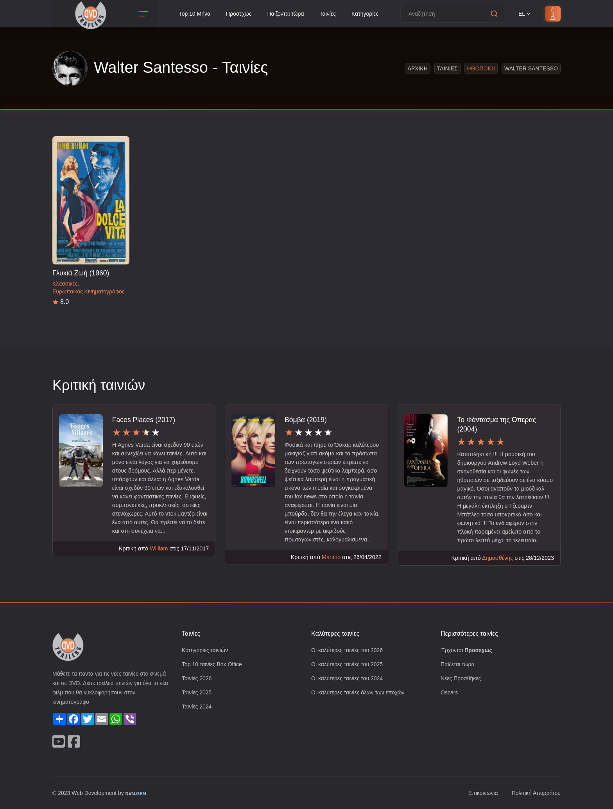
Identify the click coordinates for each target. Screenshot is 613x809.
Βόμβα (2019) (306, 419)
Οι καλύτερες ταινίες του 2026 (349, 650)
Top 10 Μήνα (191, 14)
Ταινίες (330, 14)
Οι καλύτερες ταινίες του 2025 (349, 665)
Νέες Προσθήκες (462, 679)
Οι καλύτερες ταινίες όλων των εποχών (361, 694)
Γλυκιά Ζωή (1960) (81, 273)
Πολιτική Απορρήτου (534, 792)
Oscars (449, 694)
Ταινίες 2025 (198, 694)
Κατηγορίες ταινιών (206, 650)
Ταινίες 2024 (198, 708)
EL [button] (524, 14)
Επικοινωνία (478, 792)
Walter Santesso (532, 68)
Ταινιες (448, 68)
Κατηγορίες (369, 14)
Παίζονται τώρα (285, 14)
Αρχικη (419, 68)
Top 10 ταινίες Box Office (214, 665)
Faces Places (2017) (142, 419)
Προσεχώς (237, 14)
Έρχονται (468, 650)
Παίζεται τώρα (458, 665)
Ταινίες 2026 (198, 679)
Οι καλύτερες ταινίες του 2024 (349, 679)
